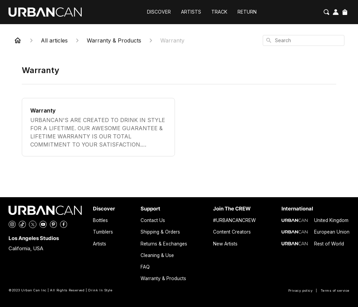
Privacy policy (300, 290)
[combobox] (303, 40)
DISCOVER (159, 12)
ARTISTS (191, 12)
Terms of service (335, 290)
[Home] (18, 40)
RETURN (247, 12)
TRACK (219, 12)
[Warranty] (98, 127)
